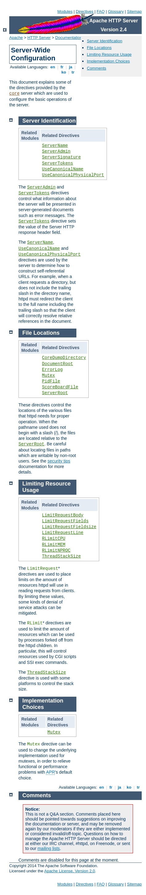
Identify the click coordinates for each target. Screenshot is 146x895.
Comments (96, 68)
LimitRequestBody (62, 515)
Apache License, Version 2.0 (69, 871)
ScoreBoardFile (60, 387)
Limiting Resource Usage (109, 54)
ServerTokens (57, 163)
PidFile (51, 381)
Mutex (48, 375)
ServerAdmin (56, 151)
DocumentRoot (57, 363)
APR (50, 772)
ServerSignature (61, 157)
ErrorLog (52, 369)
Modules (64, 11)
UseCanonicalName (62, 169)
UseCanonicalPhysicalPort (73, 175)
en (52, 67)
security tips (58, 461)
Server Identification (104, 41)
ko (63, 72)
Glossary (116, 11)
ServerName (55, 145)
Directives (84, 11)
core (14, 93)
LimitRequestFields (65, 521)
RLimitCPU (53, 538)
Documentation (68, 37)
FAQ (101, 11)
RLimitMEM (53, 544)
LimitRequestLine (62, 532)
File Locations (99, 47)
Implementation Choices (108, 61)
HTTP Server (39, 37)
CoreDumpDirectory (64, 357)
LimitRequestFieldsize (69, 526)
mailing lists (49, 848)
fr (62, 67)
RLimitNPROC (56, 550)
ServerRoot (55, 392)
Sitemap (134, 11)
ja (70, 67)
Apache (16, 37)
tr (73, 72)
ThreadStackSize (61, 556)
